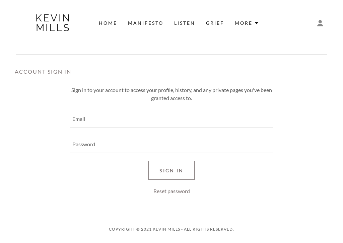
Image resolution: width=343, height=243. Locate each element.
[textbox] (171, 119)
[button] (247, 23)
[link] (53, 29)
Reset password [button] (171, 191)
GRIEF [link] (215, 23)
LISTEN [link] (184, 23)
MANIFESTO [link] (145, 23)
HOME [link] (108, 23)
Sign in (171, 170)
